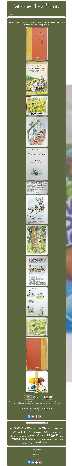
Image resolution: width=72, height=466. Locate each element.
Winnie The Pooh (37, 449)
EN (35, 459)
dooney (33, 439)
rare (29, 431)
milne (53, 443)
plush (38, 442)
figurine (31, 436)
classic (50, 439)
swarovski (46, 443)
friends (24, 439)
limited (61, 428)
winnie (18, 427)
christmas (25, 443)
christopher (22, 436)
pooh (28, 427)
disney (41, 435)
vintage (15, 438)
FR (38, 459)
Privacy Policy (36, 454)
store (59, 432)
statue (19, 443)
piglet (46, 431)
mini (56, 439)
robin (14, 432)
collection (13, 436)
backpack (31, 443)
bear (35, 428)
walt (39, 439)
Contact (36, 452)
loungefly (61, 436)
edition (21, 432)
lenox (61, 439)
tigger (52, 435)
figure (56, 428)
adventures (37, 432)
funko (44, 439)
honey (50, 428)
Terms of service (36, 456)
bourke (54, 432)
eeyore (42, 427)
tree (11, 428)
